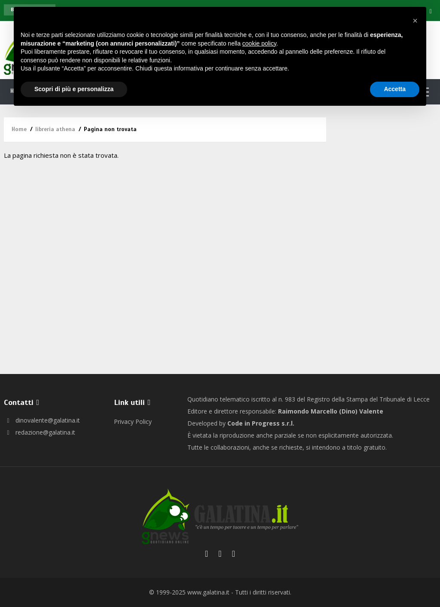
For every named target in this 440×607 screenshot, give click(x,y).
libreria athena (55, 129)
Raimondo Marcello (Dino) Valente (330, 411)
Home (19, 129)
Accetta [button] (395, 89)
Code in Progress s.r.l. (260, 423)
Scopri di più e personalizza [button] (73, 89)
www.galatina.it (208, 592)
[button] (415, 21)
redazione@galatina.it (39, 432)
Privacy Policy (133, 421)
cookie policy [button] (259, 43)
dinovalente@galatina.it (42, 420)
